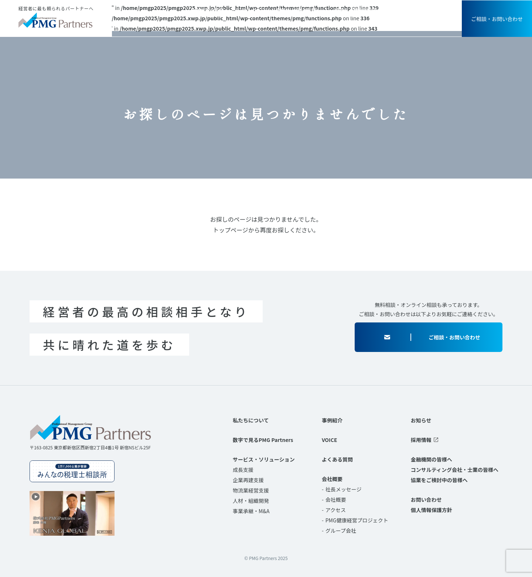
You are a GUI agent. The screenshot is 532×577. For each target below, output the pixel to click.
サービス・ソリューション (260, 24)
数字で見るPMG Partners (263, 439)
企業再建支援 (248, 480)
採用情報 (431, 10)
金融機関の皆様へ (209, 10)
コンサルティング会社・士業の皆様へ (454, 469)
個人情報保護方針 (431, 510)
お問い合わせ (426, 499)
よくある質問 (387, 24)
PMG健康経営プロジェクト (356, 520)
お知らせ (407, 10)
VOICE (349, 24)
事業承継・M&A (251, 511)
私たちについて (196, 24)
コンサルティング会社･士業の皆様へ (281, 10)
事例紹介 (317, 24)
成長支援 (243, 469)
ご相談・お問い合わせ (497, 19)
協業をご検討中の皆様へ (360, 10)
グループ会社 (340, 530)
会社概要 (429, 24)
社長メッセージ (343, 489)
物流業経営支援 (251, 490)
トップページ (230, 229)
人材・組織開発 (251, 500)
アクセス (335, 510)
